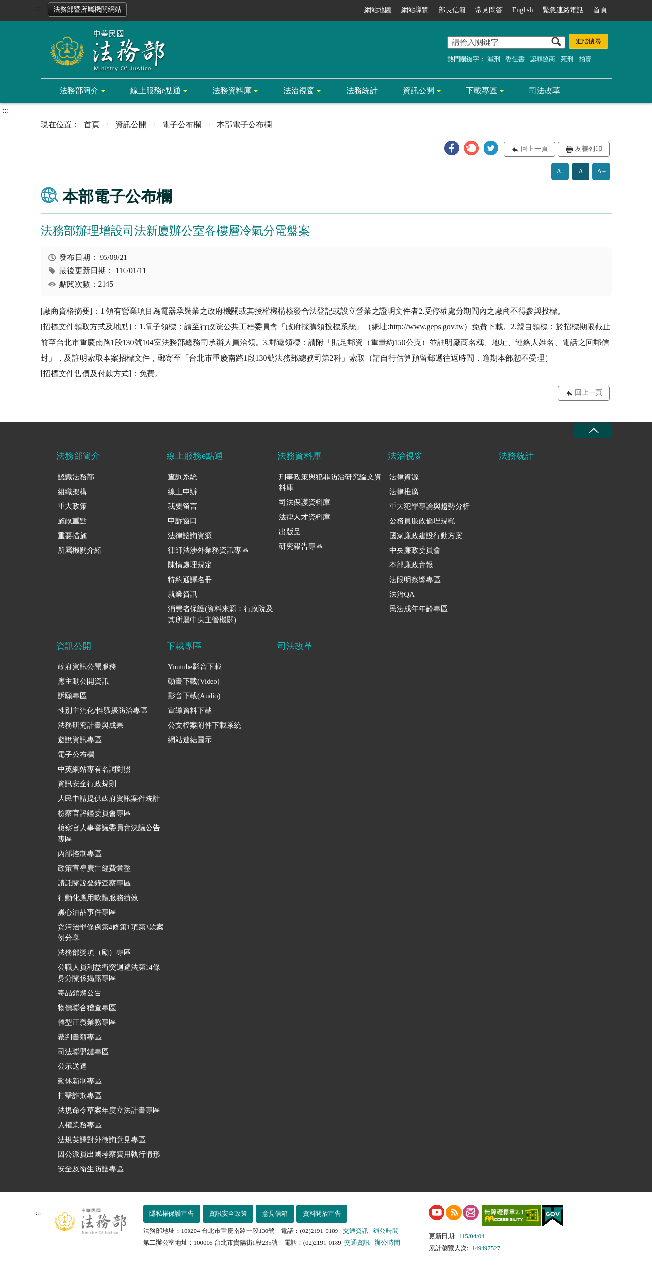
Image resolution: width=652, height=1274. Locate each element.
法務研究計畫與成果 (91, 725)
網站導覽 (415, 10)
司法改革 (544, 90)
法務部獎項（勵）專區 (94, 952)
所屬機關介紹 (80, 550)
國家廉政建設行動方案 (426, 536)
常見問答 (489, 10)
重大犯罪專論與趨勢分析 (429, 506)
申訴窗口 (182, 521)
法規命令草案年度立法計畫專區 (109, 1110)
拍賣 (585, 59)
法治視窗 (299, 90)
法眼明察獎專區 (415, 579)
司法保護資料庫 (304, 502)
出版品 (290, 532)
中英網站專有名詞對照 (94, 769)
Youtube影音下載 (195, 666)
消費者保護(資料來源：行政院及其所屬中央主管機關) (220, 614)
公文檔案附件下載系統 (204, 725)
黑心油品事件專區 (87, 912)
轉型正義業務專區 (87, 1022)
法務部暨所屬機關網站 (87, 9)
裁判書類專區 (80, 1037)
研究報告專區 (301, 546)
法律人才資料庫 (304, 517)
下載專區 (481, 90)
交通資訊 (355, 1230)
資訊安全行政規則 (87, 784)
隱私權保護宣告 (171, 1213)
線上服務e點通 (155, 90)
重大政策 (72, 506)
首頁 (600, 10)
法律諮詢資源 (190, 536)
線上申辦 (182, 492)
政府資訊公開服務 (87, 666)
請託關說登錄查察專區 (94, 883)
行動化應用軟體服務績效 (98, 898)
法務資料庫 (232, 90)
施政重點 (72, 521)
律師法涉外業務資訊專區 (208, 550)
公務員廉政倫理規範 (422, 521)
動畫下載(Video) (194, 681)
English (522, 10)
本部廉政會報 (411, 565)
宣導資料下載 (190, 710)
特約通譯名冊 (190, 579)
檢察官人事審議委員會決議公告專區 (109, 833)
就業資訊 (182, 594)
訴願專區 (72, 696)
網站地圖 (378, 10)
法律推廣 (404, 492)
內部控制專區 (80, 854)
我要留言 (182, 506)
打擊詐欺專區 (80, 1096)
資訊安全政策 (228, 1213)
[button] (451, 148)
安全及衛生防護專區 (91, 1169)
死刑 (567, 59)
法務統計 (362, 90)
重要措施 (72, 536)
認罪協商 (542, 59)
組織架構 (72, 492)
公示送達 (72, 1066)
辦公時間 (386, 1230)
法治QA (402, 594)
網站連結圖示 (190, 740)
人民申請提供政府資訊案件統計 (109, 798)
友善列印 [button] (588, 148)
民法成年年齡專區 (418, 609)
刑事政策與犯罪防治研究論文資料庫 (330, 482)
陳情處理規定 (190, 565)
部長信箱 (452, 10)
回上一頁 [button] (534, 148)
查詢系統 (182, 477)
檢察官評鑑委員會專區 (94, 813)
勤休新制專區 (80, 1081)
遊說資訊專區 (80, 740)
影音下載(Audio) (194, 696)
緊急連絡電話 (563, 10)
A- (560, 171)
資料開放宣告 (322, 1213)
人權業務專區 (80, 1125)
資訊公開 (418, 90)
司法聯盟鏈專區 (83, 1052)
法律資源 (404, 477)
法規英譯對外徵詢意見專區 (102, 1140)
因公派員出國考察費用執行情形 (109, 1154)
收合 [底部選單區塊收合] (593, 430)
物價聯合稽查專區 (87, 1008)
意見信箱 (275, 1213)
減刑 (493, 59)
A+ (601, 171)
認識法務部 (76, 477)
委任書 (515, 59)
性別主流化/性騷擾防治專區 (102, 710)
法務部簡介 (79, 90)
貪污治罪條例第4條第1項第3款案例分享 (111, 932)
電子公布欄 (181, 124)
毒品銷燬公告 (80, 993)
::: (39, 8)
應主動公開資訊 (83, 681)
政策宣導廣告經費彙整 (94, 868)
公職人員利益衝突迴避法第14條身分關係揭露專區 (109, 972)
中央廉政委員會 (415, 550)
